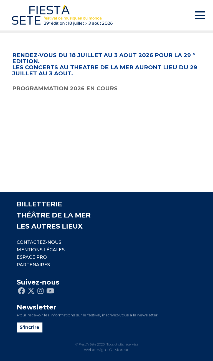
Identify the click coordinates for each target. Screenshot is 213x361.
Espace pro (32, 257)
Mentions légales (41, 249)
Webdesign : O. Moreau (107, 349)
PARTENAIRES (33, 264)
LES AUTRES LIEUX (50, 226)
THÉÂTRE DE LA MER (54, 215)
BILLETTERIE (39, 204)
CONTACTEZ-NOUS (39, 242)
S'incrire (29, 327)
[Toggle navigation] (200, 15)
